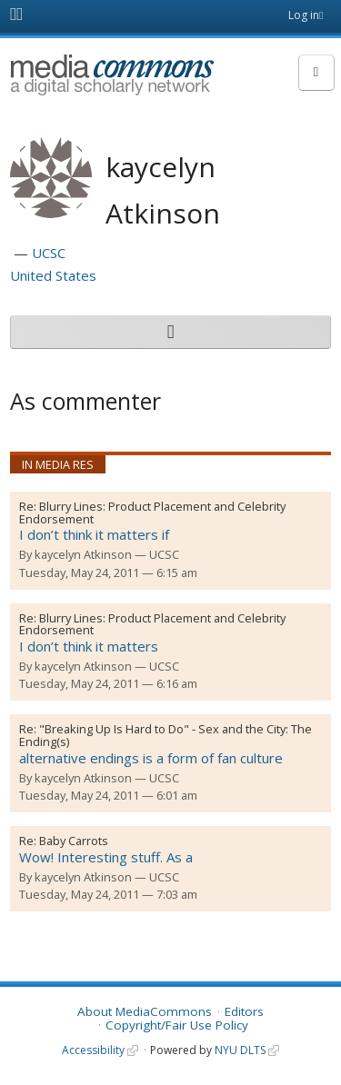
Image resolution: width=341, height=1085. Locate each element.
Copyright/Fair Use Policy (176, 1025)
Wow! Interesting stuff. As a (106, 857)
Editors (244, 1011)
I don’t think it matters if (94, 534)
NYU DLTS (240, 1050)
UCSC (48, 253)
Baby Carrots (73, 840)
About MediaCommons (144, 1011)
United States (53, 275)
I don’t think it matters (88, 646)
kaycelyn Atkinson (83, 554)
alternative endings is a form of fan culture (151, 758)
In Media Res (58, 464)
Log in (303, 15)
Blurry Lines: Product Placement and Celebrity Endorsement (152, 512)
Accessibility (93, 1050)
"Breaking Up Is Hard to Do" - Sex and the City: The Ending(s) (165, 735)
